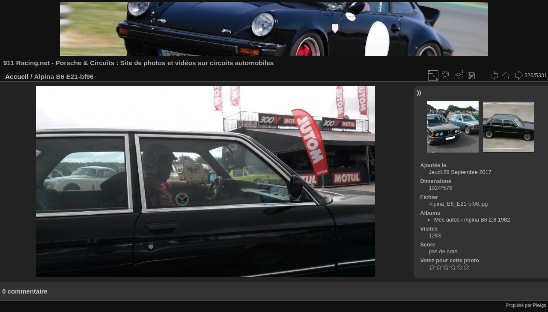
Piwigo (539, 305)
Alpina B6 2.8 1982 (487, 219)
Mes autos (446, 219)
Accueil (17, 76)
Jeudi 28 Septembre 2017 (460, 172)
